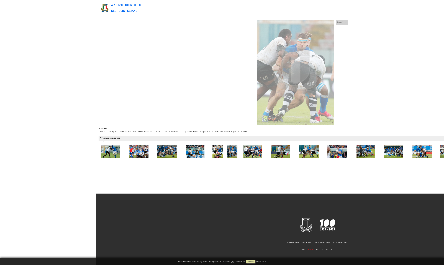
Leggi (232, 262)
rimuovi (251, 262)
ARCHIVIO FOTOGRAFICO (126, 5)
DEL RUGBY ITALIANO (124, 11)
